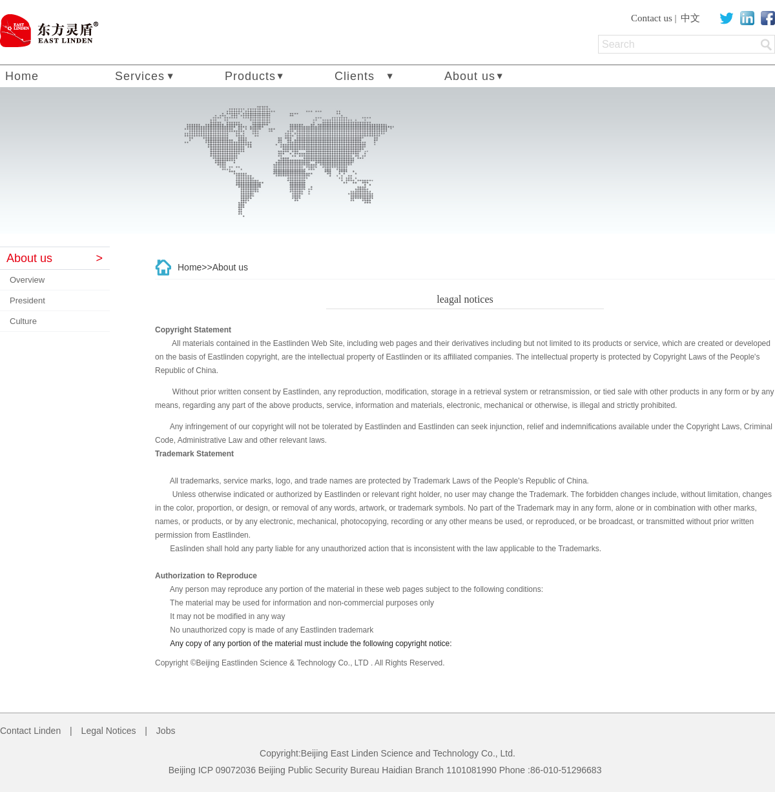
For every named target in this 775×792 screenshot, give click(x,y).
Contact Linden (30, 731)
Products (250, 76)
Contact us (651, 18)
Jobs (166, 731)
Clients (355, 76)
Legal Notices (108, 731)
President (27, 300)
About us (469, 76)
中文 (690, 18)
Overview (27, 280)
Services (140, 76)
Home (22, 76)
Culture (23, 321)
